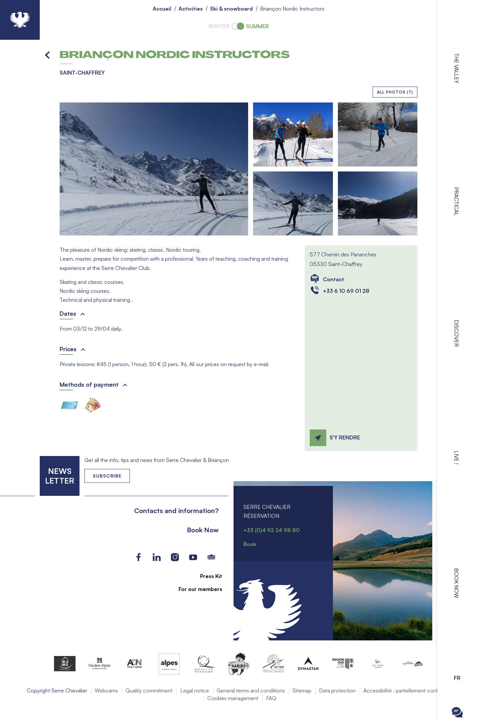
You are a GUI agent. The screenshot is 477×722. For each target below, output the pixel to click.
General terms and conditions (251, 690)
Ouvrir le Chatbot (457, 712)
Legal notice (194, 690)
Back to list (48, 55)
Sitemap (301, 690)
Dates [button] (68, 313)
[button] (154, 168)
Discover (456, 333)
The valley (456, 68)
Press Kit (207, 576)
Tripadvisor (211, 557)
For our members (197, 589)
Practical (456, 201)
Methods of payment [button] (89, 384)
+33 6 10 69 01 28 (346, 291)
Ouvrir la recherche (457, 695)
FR (457, 678)
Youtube (193, 557)
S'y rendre (345, 437)
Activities (191, 8)
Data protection (337, 690)
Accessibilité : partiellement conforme (406, 690)
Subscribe (107, 476)
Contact (333, 279)
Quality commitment (149, 690)
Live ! (456, 457)
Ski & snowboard (231, 8)
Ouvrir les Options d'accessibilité (457, 660)
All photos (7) (395, 92)
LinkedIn (156, 557)
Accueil (162, 8)
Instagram (174, 557)
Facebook (138, 557)
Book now (456, 583)
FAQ (271, 698)
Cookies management (232, 698)
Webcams (106, 690)
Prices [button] (68, 349)
